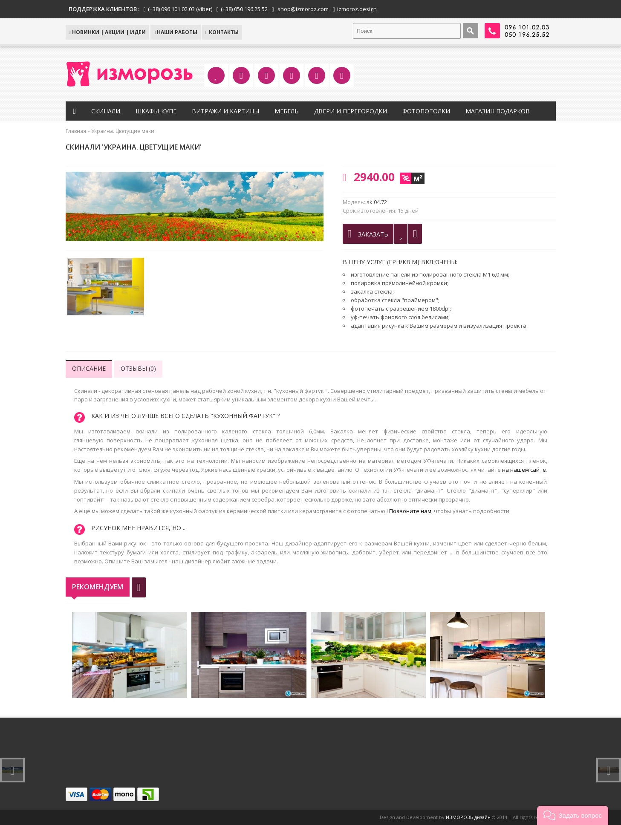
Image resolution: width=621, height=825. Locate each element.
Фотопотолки (426, 111)
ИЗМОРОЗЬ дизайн (468, 817)
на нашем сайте (524, 469)
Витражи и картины (225, 111)
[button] (572, 815)
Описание (89, 368)
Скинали (105, 111)
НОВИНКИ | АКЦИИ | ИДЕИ (107, 32)
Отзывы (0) (138, 368)
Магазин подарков (497, 111)
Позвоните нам (410, 511)
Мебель (286, 111)
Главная (76, 131)
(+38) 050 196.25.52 (244, 9)
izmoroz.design (357, 9)
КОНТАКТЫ (221, 32)
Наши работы (175, 32)
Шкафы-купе (156, 111)
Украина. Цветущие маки (122, 131)
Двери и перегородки (350, 111)
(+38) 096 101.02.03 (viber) (180, 9)
